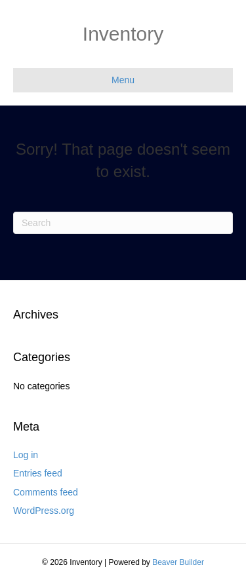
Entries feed (37, 473)
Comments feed (45, 492)
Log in (25, 455)
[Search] (123, 223)
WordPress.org (43, 510)
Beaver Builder (178, 562)
